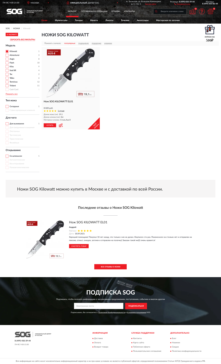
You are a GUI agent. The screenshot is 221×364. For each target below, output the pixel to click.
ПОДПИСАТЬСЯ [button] (136, 306)
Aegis (12, 59)
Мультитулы (61, 20)
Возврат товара (101, 347)
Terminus (13, 82)
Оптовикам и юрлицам (94, 11)
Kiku (12, 67)
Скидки (175, 347)
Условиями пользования (136, 312)
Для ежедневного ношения (22, 128)
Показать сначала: (52, 43)
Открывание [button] (13, 150)
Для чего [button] (11, 118)
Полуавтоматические (19, 168)
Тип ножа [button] (11, 100)
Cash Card (14, 90)
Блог (174, 339)
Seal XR (13, 70)
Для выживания (17, 124)
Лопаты (109, 20)
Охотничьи (15, 131)
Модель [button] (10, 45)
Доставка (98, 339)
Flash (12, 63)
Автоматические (17, 160)
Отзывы (115, 11)
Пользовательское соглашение (147, 351)
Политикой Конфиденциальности (111, 312)
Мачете (94, 20)
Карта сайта (138, 343)
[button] (182, 4)
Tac (11, 74)
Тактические (15, 135)
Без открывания (17, 164)
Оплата (97, 343)
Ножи (44, 20)
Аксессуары (143, 20)
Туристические (16, 139)
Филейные (14, 143)
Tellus (12, 78)
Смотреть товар (78, 246)
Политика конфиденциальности (186, 351)
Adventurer (14, 55)
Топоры (79, 20)
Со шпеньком (16, 156)
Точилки (125, 20)
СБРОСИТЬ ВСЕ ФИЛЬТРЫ (22, 40)
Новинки (176, 343)
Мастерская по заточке (168, 20)
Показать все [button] (11, 94)
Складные (14, 106)
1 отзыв (61, 111)
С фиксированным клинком (22, 110)
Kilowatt (13, 51)
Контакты (129, 11)
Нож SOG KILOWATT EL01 (88, 222)
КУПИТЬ (50, 125)
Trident (13, 86)
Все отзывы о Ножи (110, 267)
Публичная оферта (141, 347)
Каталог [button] (72, 11)
